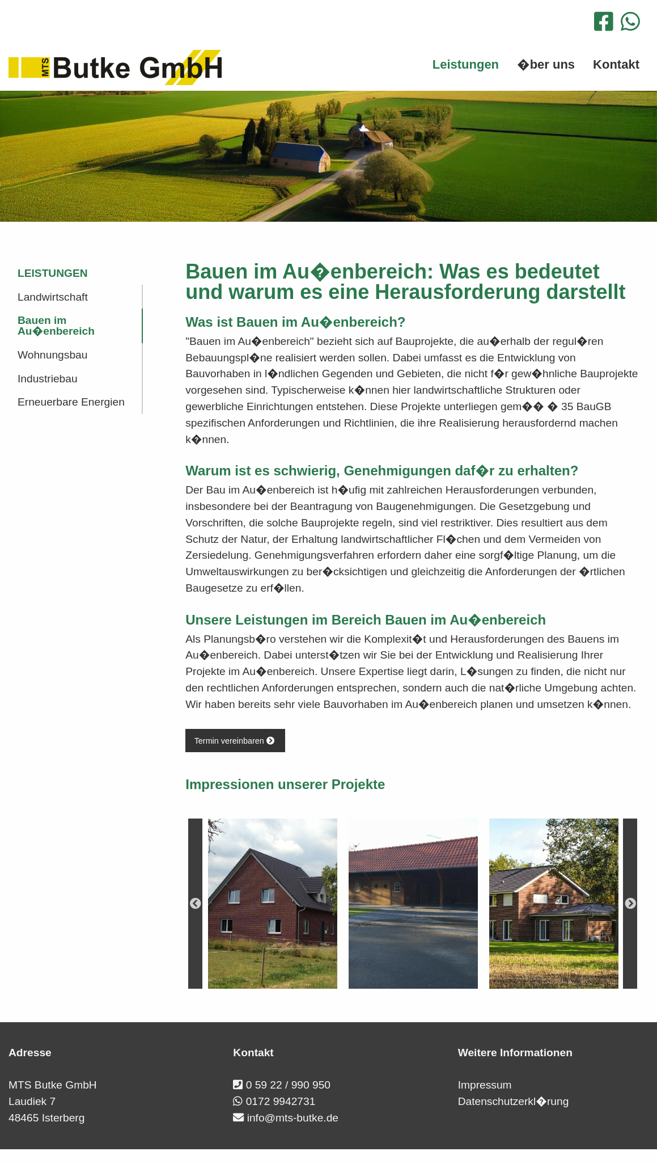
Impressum (485, 1085)
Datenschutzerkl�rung (513, 1101)
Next (630, 904)
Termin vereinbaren (235, 740)
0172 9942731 (281, 1101)
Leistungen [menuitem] (466, 64)
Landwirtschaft (53, 297)
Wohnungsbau (52, 355)
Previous (195, 904)
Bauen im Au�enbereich (56, 325)
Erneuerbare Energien (71, 402)
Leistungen (53, 273)
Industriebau (48, 379)
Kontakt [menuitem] (616, 64)
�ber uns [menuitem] (546, 64)
